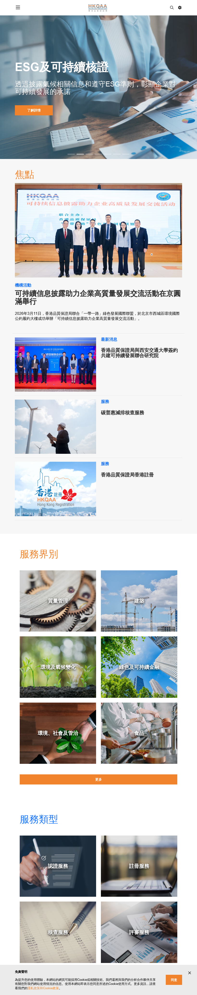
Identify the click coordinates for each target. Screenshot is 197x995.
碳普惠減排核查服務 (122, 412)
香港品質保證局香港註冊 (127, 474)
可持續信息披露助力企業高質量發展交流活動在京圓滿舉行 (98, 297)
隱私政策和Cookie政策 (43, 988)
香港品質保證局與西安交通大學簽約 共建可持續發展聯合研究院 (139, 353)
